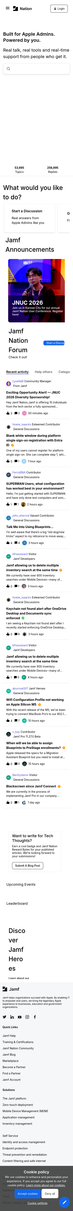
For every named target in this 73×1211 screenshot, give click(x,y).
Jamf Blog (9, 1054)
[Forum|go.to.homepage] (22, 8)
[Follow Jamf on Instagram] (27, 1017)
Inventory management (17, 1123)
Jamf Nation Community (18, 1048)
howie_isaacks (21, 424)
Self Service (10, 1135)
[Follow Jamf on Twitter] (4, 1017)
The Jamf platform (14, 1098)
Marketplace (10, 1060)
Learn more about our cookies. (46, 1185)
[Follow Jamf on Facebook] (35, 1017)
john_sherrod (20, 515)
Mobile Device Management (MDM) (25, 1111)
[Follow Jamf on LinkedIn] (12, 1017)
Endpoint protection (15, 1148)
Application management (18, 1117)
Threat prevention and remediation (25, 1154)
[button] (64, 1202)
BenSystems (20, 775)
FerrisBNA (19, 472)
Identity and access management (24, 1142)
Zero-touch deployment (18, 1104)
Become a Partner (14, 1067)
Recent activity (17, 372)
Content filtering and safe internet (24, 1161)
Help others (43, 372)
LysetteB (18, 381)
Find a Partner (12, 1073)
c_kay (16, 731)
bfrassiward (20, 554)
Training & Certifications (18, 1042)
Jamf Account (11, 1079)
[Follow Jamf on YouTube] (20, 1017)
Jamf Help (9, 1035)
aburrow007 (20, 688)
